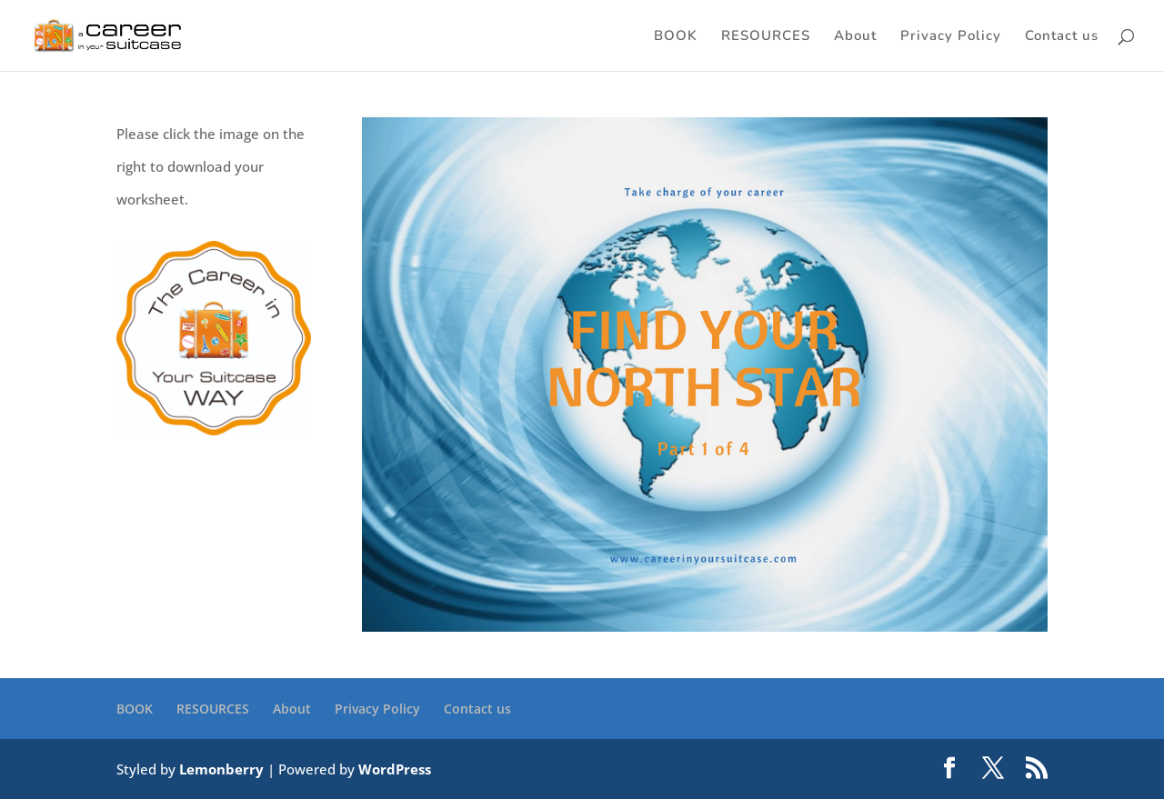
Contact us (1062, 37)
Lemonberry (221, 769)
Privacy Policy (950, 37)
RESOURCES (765, 37)
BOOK (675, 37)
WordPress (394, 769)
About (855, 37)
